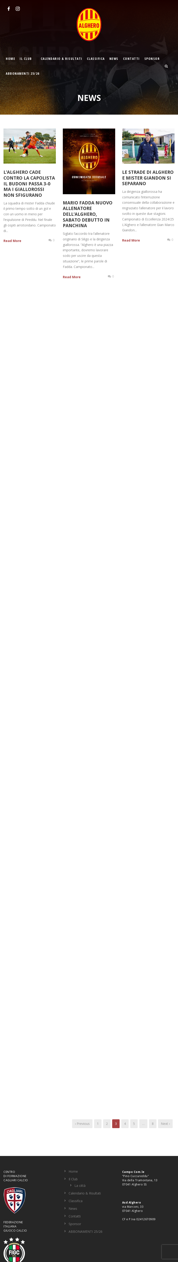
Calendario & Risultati (61, 58)
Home (10, 58)
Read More (12, 241)
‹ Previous (82, 1123)
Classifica (96, 58)
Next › (165, 1123)
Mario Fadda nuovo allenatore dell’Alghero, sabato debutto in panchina (87, 214)
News (113, 58)
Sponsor (152, 58)
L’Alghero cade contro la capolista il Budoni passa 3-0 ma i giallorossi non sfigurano (29, 183)
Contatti (131, 58)
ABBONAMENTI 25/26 (22, 73)
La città (80, 1185)
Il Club (26, 58)
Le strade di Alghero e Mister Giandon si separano (148, 178)
